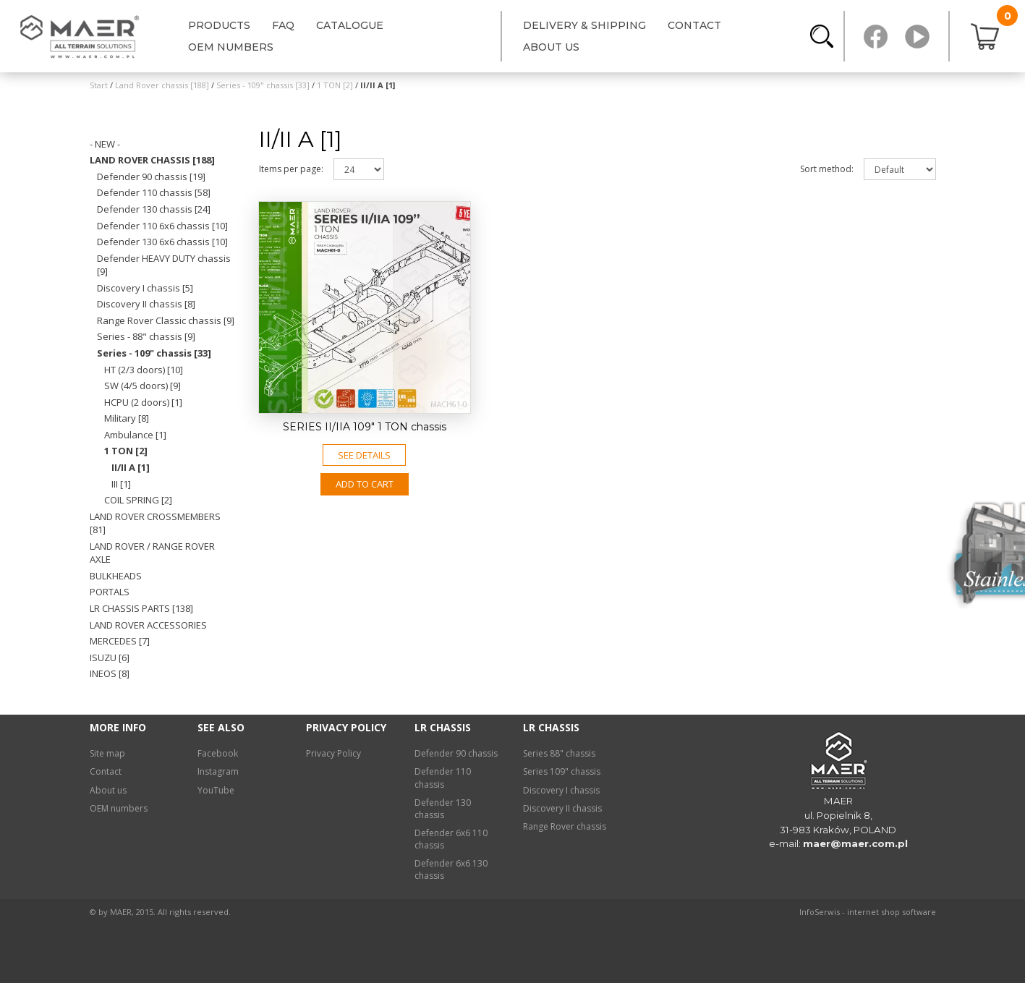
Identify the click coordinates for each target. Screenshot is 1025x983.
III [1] (121, 483)
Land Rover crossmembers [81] (155, 523)
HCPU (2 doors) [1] (143, 402)
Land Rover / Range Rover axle (152, 553)
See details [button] (364, 454)
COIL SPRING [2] (138, 499)
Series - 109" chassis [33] (154, 352)
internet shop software (891, 911)
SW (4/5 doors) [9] (142, 385)
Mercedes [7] (120, 640)
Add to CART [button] (365, 483)
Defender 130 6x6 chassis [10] (162, 241)
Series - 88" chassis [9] (146, 336)
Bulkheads (116, 575)
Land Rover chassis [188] (152, 159)
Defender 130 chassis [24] (153, 209)
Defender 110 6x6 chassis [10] (162, 225)
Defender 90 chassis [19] (151, 176)
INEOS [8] (109, 673)
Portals (109, 591)
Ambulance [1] (135, 434)
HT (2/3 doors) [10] (143, 369)
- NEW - (105, 143)
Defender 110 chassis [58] (153, 192)
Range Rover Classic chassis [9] (165, 320)
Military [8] (126, 418)
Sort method (827, 169)
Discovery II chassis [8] (146, 303)
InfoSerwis (819, 911)
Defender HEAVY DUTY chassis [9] (164, 265)
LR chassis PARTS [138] (141, 608)
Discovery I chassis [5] (145, 287)
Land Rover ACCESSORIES (148, 624)
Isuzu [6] (109, 657)
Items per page (291, 169)
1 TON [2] (126, 450)
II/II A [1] (130, 467)
